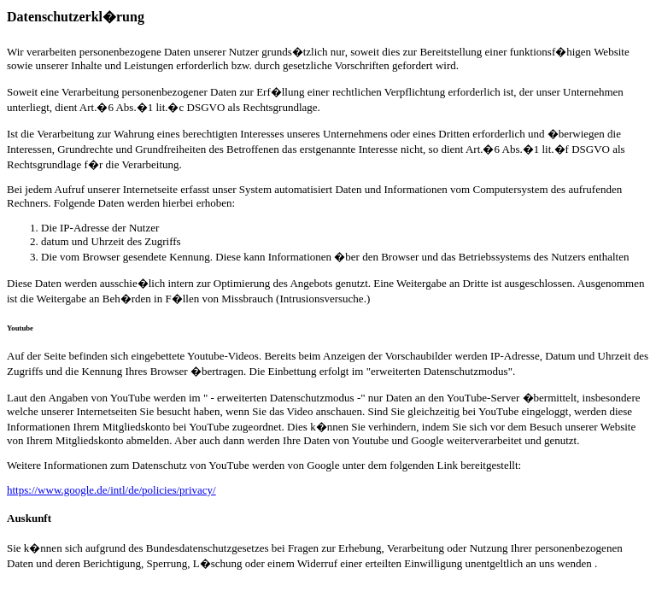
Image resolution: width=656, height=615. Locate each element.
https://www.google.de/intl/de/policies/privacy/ (111, 489)
